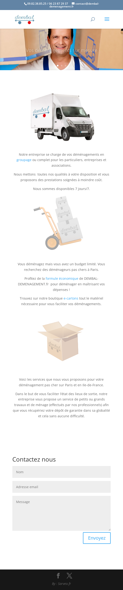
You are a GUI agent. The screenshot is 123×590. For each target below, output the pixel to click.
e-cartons (71, 298)
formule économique (62, 278)
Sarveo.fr (64, 583)
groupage (24, 160)
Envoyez (97, 538)
